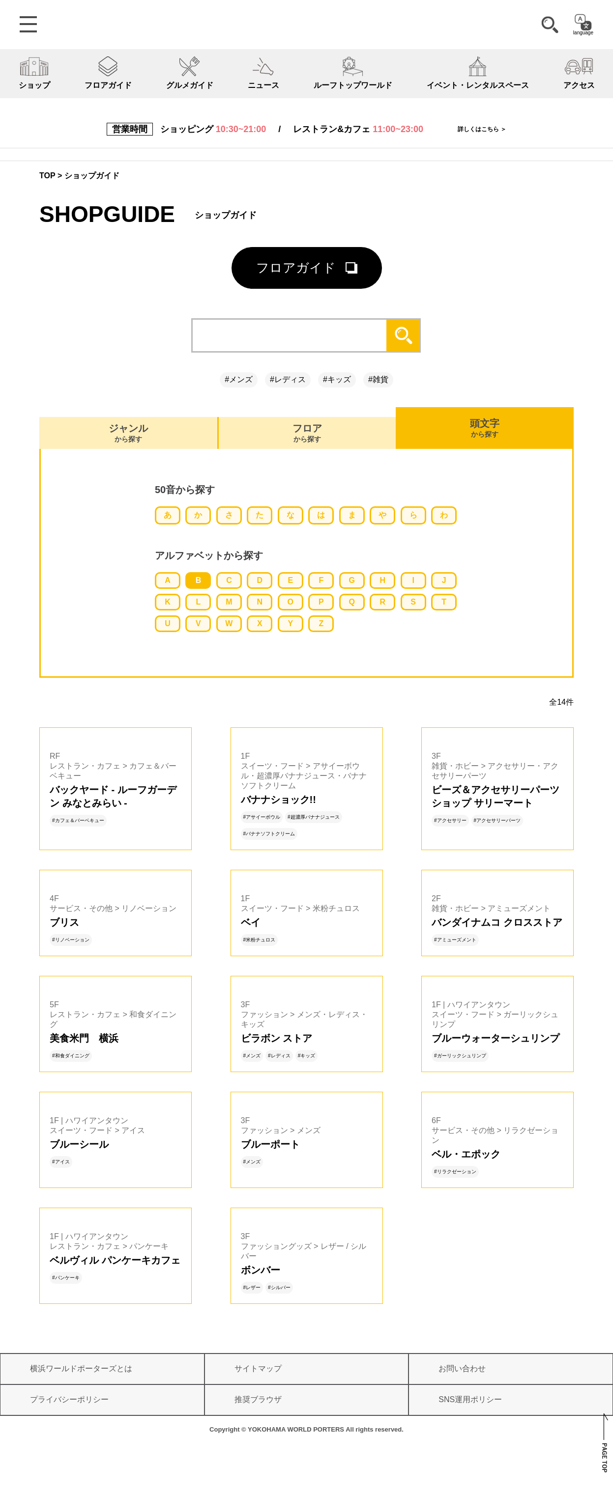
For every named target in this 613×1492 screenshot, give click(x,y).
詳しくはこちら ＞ (482, 129)
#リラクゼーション (455, 1171)
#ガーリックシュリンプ (460, 1055)
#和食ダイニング (70, 1055)
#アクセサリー (450, 820)
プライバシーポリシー (69, 1399)
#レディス (288, 379)
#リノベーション (70, 939)
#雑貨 (378, 379)
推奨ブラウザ (258, 1399)
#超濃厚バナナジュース (314, 817)
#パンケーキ (66, 1277)
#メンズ (239, 379)
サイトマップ (258, 1368)
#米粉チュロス (259, 939)
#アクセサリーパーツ (497, 820)
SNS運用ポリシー (470, 1399)
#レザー (252, 1287)
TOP (47, 175)
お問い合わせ (462, 1368)
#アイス (61, 1161)
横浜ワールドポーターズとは (81, 1368)
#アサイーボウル (262, 817)
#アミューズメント (455, 939)
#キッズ (337, 379)
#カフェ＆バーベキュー (78, 820)
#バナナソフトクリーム (269, 833)
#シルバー (279, 1287)
